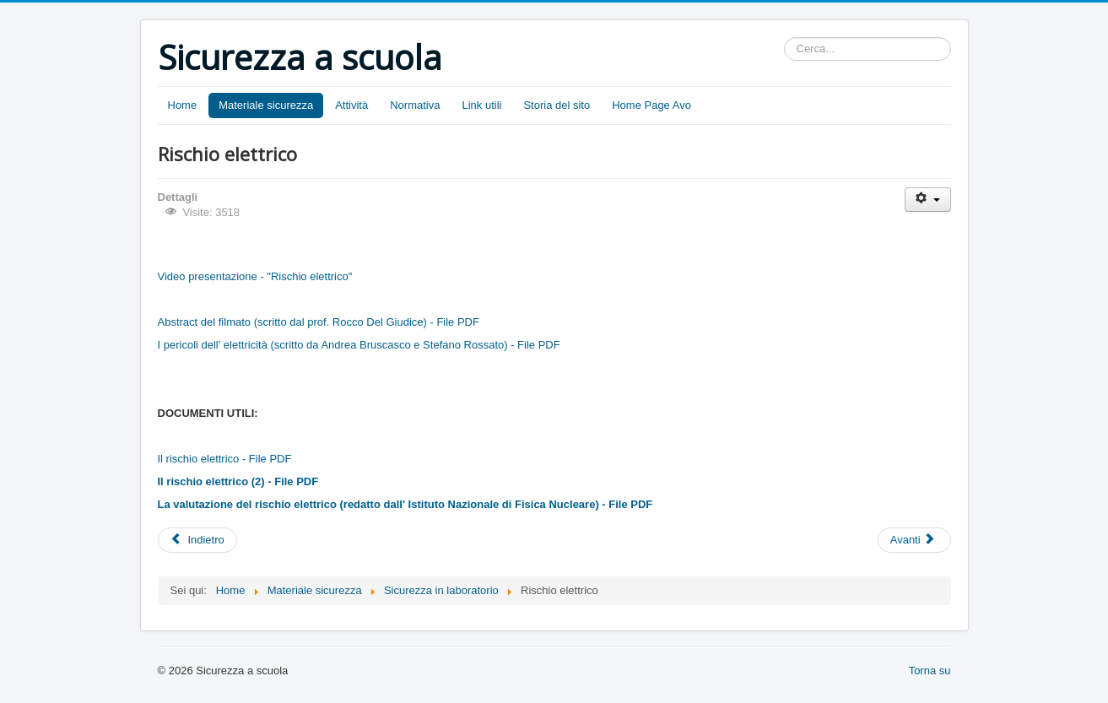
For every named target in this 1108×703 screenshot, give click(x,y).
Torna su (930, 670)
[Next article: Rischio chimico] (914, 540)
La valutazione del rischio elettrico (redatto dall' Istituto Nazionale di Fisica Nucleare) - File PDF (405, 504)
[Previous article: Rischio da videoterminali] (197, 540)
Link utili (481, 105)
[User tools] (928, 199)
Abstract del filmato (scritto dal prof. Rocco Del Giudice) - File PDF (318, 322)
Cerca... (784, 37)
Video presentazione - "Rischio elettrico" (255, 276)
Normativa (415, 105)
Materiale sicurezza (266, 105)
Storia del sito (556, 105)
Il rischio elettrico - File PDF (225, 458)
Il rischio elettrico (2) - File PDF (238, 481)
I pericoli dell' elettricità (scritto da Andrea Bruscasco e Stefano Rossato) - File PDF (359, 344)
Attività (351, 105)
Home (182, 105)
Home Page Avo (651, 105)
